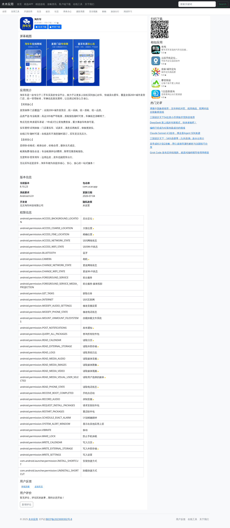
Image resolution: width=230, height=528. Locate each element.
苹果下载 (55, 26)
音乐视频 (93, 11)
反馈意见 (39, 486)
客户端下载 (65, 4)
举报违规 (25, 486)
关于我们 (89, 4)
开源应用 (28, 11)
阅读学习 (128, 11)
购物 (104, 11)
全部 (4, 11)
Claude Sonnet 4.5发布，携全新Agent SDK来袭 (175, 133)
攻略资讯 (52, 4)
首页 (19, 4)
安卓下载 (41, 26)
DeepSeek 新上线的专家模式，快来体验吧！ (173, 122)
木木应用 (7, 4)
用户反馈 (180, 519)
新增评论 (26, 504)
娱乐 (48, 11)
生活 (39, 11)
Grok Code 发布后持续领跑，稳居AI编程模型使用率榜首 (179, 152)
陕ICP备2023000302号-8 (59, 519)
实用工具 (15, 11)
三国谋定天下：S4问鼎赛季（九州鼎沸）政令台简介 (177, 138)
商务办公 (67, 11)
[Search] (197, 4)
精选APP (28, 4)
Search (222, 4)
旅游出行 (115, 11)
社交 (57, 11)
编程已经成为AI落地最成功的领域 (167, 127)
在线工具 (77, 4)
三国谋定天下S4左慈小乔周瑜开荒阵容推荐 (172, 117)
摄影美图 (80, 11)
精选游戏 (40, 4)
